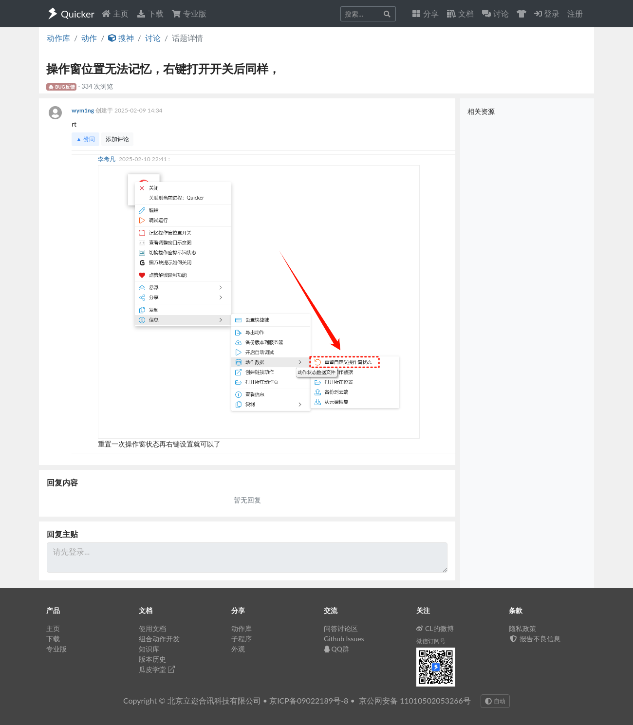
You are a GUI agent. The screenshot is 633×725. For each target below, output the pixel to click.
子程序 (241, 638)
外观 (238, 649)
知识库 (149, 649)
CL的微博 (435, 628)
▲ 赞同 (85, 139)
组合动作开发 (159, 638)
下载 (150, 13)
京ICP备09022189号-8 (308, 700)
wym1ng (83, 110)
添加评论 (117, 139)
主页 (115, 13)
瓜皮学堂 (157, 669)
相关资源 (481, 111)
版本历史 (152, 659)
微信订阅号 (431, 641)
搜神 (120, 37)
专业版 (188, 13)
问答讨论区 (341, 628)
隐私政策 (522, 628)
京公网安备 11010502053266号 (415, 700)
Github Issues (344, 638)
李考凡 (107, 159)
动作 (89, 37)
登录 (546, 13)
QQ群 (336, 649)
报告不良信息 (534, 638)
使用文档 (152, 628)
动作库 (58, 37)
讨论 (153, 37)
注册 (575, 13)
